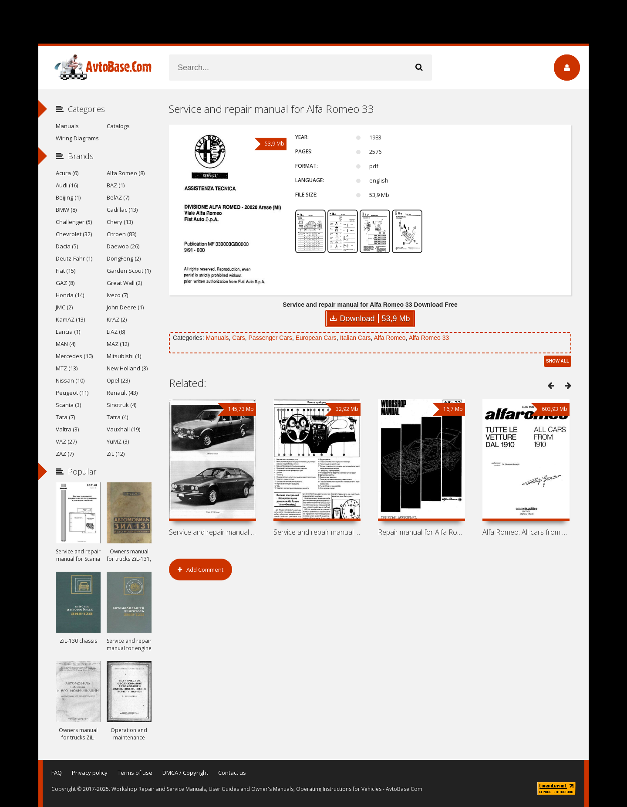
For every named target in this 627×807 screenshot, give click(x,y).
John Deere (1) (125, 307)
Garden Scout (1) (129, 271)
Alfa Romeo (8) (126, 173)
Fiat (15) (65, 271)
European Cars (316, 337)
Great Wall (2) (124, 283)
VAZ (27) (66, 441)
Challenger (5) (74, 222)
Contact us (232, 772)
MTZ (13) (67, 368)
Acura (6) (67, 173)
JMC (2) (64, 307)
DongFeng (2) (124, 258)
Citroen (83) (121, 234)
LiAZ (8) (116, 332)
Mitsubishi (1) (124, 356)
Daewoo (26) (123, 246)
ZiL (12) (116, 454)
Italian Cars (355, 337)
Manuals (217, 337)
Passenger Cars (270, 337)
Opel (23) (118, 380)
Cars (238, 337)
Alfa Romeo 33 (429, 337)
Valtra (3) (67, 429)
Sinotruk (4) (121, 405)
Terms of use (135, 772)
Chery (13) (120, 222)
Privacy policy (90, 772)
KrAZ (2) (117, 319)
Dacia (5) (67, 246)
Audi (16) (67, 185)
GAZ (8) (65, 283)
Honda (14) (70, 295)
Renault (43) (122, 393)
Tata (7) (65, 417)
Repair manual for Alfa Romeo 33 (421, 532)
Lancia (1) (68, 332)
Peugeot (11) (72, 393)
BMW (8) (66, 210)
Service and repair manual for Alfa (212, 532)
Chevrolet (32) (74, 234)
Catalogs (118, 126)
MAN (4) (65, 344)
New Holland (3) (127, 368)
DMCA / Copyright (185, 772)
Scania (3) (68, 405)
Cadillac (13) (122, 210)
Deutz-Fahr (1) (74, 258)
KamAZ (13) (70, 319)
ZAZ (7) (65, 454)
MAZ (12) (118, 344)
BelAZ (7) (118, 197)
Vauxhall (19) (123, 429)
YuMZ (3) (118, 441)
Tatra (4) (117, 417)
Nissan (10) (70, 380)
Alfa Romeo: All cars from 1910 (526, 532)
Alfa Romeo (389, 337)
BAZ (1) (116, 185)
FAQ (56, 772)
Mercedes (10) (74, 356)
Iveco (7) (117, 295)
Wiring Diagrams (77, 138)
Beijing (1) (68, 197)
